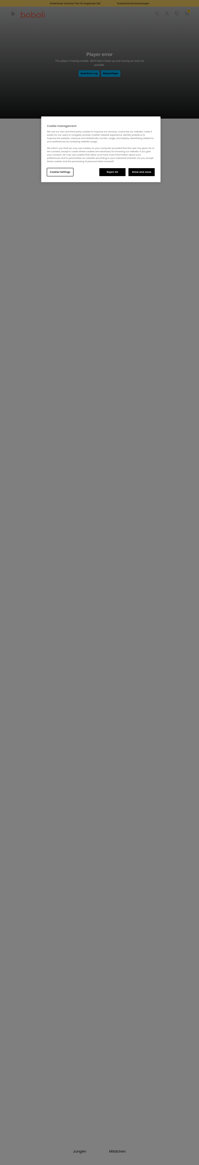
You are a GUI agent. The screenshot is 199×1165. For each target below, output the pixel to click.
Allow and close (141, 172)
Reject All (112, 172)
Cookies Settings (60, 172)
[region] (101, 149)
